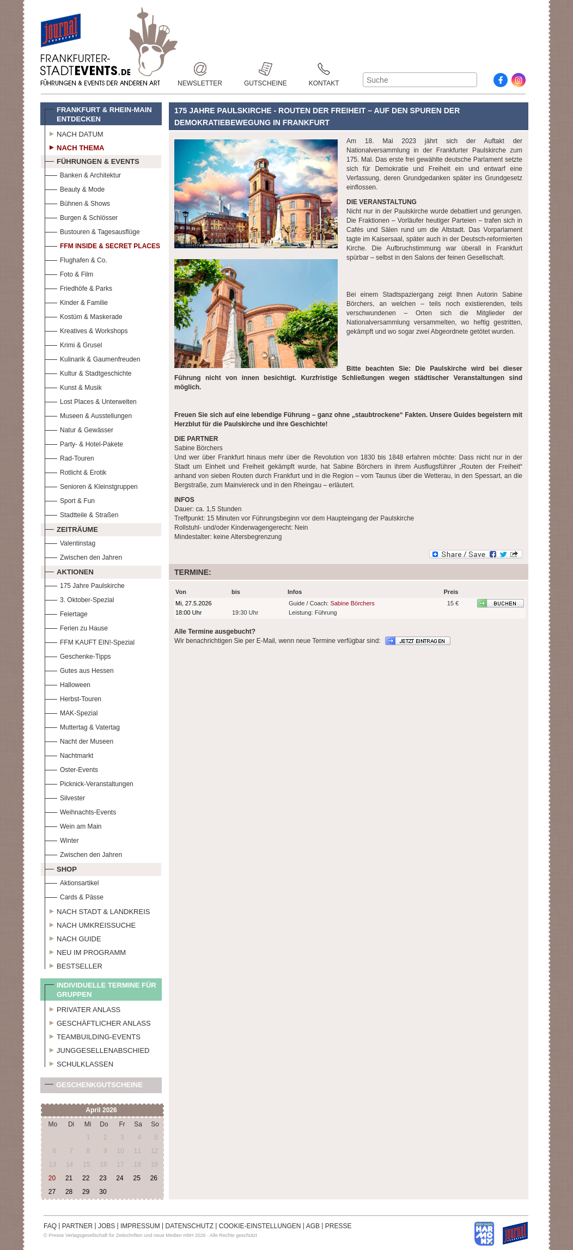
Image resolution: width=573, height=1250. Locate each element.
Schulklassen (79, 1062)
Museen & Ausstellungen (88, 414)
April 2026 (101, 1110)
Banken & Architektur (83, 174)
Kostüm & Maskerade (84, 315)
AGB (313, 1226)
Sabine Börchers (352, 603)
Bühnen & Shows (77, 202)
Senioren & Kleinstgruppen (91, 485)
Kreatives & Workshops (86, 329)
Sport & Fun (70, 499)
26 (153, 1178)
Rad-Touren (69, 457)
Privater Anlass (82, 1008)
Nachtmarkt (69, 754)
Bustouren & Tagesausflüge (92, 230)
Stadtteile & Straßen (81, 513)
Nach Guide (73, 937)
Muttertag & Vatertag (82, 726)
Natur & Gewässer (79, 429)
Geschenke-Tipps (78, 655)
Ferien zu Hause (76, 627)
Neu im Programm (85, 951)
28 (68, 1192)
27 (52, 1192)
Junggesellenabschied (97, 1049)
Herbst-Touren (73, 698)
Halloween (67, 683)
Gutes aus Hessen (79, 669)
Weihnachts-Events (80, 811)
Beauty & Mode (75, 188)
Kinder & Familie (76, 301)
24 (119, 1178)
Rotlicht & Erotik (75, 471)
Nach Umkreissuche (90, 923)
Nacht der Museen (79, 740)
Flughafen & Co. (76, 259)
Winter (62, 839)
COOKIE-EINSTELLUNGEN (260, 1226)
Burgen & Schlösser (81, 216)
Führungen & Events (92, 160)
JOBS (106, 1226)
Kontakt (324, 69)
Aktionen (69, 570)
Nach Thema (74, 146)
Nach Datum (74, 132)
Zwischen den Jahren (83, 556)
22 (85, 1178)
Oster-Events (71, 768)
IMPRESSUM (140, 1226)
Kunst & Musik (73, 386)
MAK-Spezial (71, 712)
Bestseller (73, 964)
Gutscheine (265, 69)
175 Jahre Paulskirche (85, 584)
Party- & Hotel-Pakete (84, 443)
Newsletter (200, 69)
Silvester (65, 797)
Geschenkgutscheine (94, 1087)
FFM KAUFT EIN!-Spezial (90, 641)
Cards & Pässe (74, 896)
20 (52, 1178)
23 (102, 1178)
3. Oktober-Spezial (79, 598)
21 (68, 1178)
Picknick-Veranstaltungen (89, 782)
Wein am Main (73, 825)
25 (136, 1178)
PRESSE (338, 1226)
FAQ (50, 1226)
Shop (61, 867)
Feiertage (66, 613)
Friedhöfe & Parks (78, 287)
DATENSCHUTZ (190, 1226)
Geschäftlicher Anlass (98, 1021)
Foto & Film (69, 273)
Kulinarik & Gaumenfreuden (92, 358)
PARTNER (77, 1226)
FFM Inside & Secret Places (102, 245)
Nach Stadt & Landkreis (97, 910)
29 (85, 1192)
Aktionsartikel (72, 882)
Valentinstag (70, 542)
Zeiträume (71, 528)
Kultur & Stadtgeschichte (88, 372)
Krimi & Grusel (73, 344)
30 (102, 1192)
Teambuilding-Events (93, 1035)
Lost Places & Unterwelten (91, 400)
